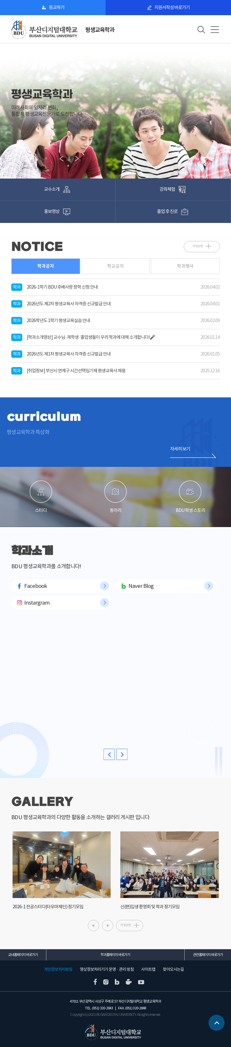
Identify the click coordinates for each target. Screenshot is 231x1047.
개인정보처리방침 (58, 969)
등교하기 (56, 7)
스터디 (41, 496)
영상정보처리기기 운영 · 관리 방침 (107, 969)
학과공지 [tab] (45, 266)
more (197, 246)
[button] (16, 158)
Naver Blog (140, 585)
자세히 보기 (180, 449)
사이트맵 (148, 969)
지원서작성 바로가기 (172, 7)
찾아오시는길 (173, 969)
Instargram (37, 602)
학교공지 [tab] (115, 266)
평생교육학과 (99, 29)
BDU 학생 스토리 (190, 496)
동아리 (115, 496)
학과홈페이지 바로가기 (115, 954)
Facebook (35, 585)
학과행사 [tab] (185, 266)
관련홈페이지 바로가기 (208, 954)
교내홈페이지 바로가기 (23, 954)
